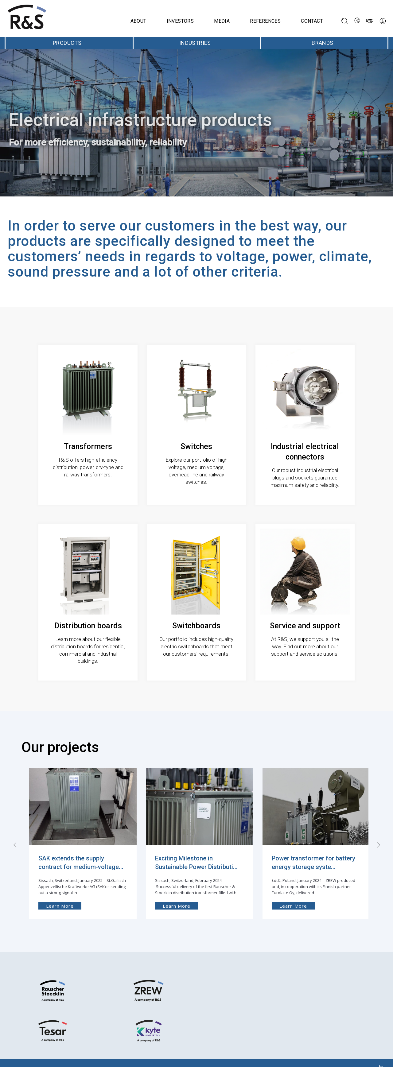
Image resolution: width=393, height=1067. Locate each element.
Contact (312, 21)
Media (222, 21)
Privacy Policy (181, 1057)
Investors (180, 21)
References (265, 21)
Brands (324, 43)
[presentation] (13, 830)
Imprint (146, 1057)
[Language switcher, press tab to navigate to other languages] (357, 21)
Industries (197, 43)
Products (69, 43)
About (138, 21)
